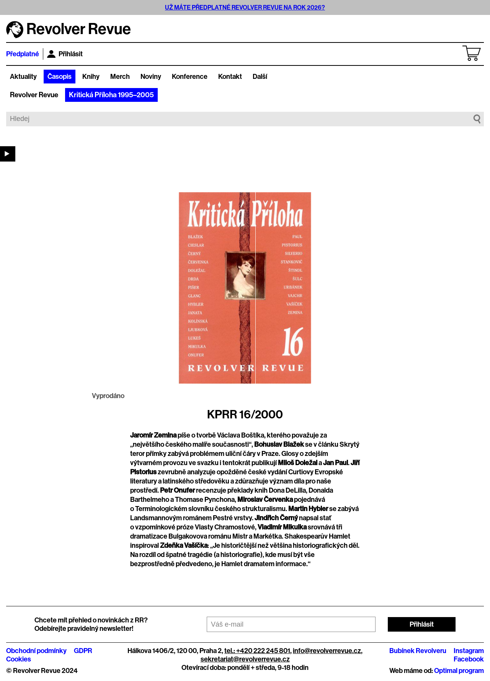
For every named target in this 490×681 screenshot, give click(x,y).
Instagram (469, 651)
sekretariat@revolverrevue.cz (245, 659)
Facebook (469, 659)
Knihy (91, 76)
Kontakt (230, 76)
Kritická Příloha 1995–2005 (111, 95)
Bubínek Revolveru (417, 651)
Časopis (59, 76)
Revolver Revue (34, 95)
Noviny (150, 76)
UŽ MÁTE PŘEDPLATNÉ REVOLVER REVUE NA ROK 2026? (245, 7)
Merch (120, 76)
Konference (189, 76)
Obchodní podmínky (36, 651)
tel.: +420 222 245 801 (257, 651)
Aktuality (23, 76)
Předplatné (22, 54)
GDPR (83, 651)
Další (260, 76)
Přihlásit (65, 54)
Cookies (18, 659)
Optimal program (459, 670)
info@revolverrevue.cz (327, 651)
